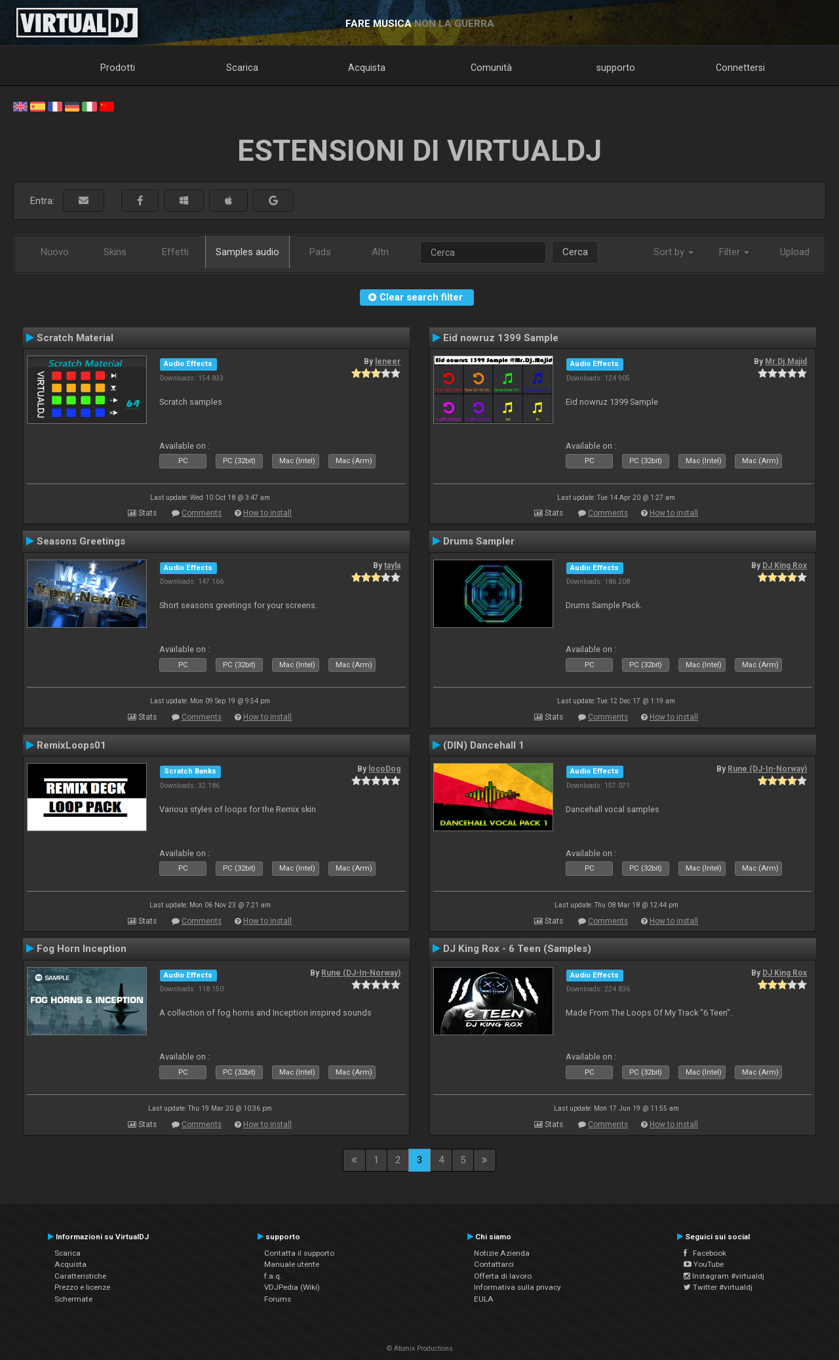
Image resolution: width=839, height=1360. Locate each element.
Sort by (673, 252)
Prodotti (117, 67)
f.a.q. (273, 1276)
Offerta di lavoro (503, 1276)
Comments (202, 513)
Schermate (73, 1299)
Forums (277, 1299)
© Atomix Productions (420, 1348)
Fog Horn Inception (82, 949)
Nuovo (55, 252)
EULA (484, 1299)
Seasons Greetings (81, 541)
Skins (115, 252)
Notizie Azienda (502, 1253)
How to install (267, 513)
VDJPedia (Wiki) (292, 1287)
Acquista (366, 67)
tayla (392, 565)
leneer (387, 361)
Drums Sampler (479, 541)
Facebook (705, 1253)
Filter (734, 252)
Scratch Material (75, 338)
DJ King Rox (784, 565)
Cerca (575, 252)
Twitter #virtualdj (718, 1287)
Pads (320, 252)
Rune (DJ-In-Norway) (767, 768)
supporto (615, 67)
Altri (380, 252)
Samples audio (247, 252)
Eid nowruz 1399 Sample (500, 338)
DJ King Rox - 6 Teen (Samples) (517, 949)
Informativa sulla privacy (517, 1287)
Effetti (175, 252)
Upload (795, 252)
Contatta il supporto (299, 1253)
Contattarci (494, 1264)
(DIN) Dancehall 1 (483, 745)
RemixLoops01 (71, 745)
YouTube (704, 1264)
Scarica (242, 67)
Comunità (491, 67)
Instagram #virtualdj (724, 1276)
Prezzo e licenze (82, 1287)
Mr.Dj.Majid (786, 361)
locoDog (384, 768)
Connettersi (740, 67)
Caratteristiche (80, 1276)
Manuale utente (291, 1264)
